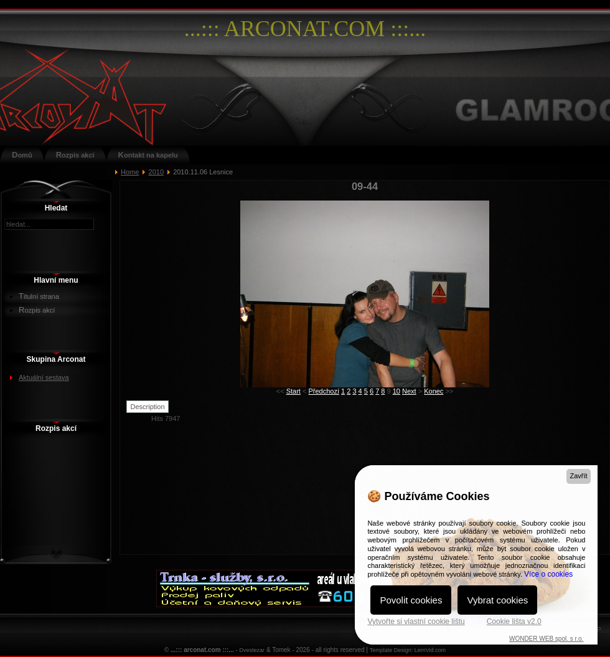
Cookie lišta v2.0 (514, 621)
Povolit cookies (411, 600)
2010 (156, 172)
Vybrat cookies (497, 600)
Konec (433, 391)
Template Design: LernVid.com (408, 650)
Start (293, 391)
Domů (22, 154)
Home (130, 172)
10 (396, 391)
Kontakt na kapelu (148, 154)
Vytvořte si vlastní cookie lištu (415, 621)
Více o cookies (548, 574)
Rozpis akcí (75, 154)
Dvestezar (252, 650)
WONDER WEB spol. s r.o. (546, 638)
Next (409, 391)
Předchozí (323, 391)
